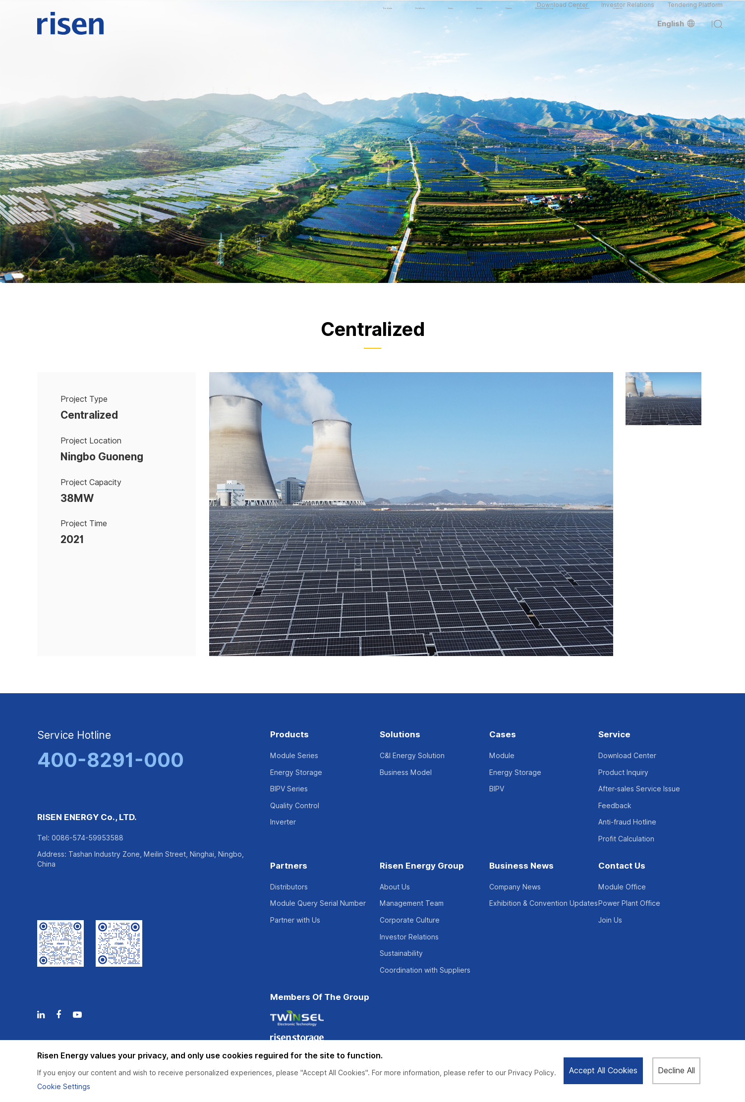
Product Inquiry (623, 772)
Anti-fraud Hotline (627, 822)
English (676, 40)
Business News (521, 866)
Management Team (412, 903)
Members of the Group (319, 997)
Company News (515, 887)
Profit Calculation (626, 839)
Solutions (400, 734)
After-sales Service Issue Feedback (639, 797)
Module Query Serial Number (318, 903)
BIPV (496, 789)
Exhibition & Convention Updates (543, 903)
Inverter (283, 822)
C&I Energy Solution (412, 756)
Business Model (406, 772)
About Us (395, 887)
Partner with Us (295, 920)
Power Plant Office (629, 903)
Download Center (562, 12)
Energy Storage (296, 772)
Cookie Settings (63, 1087)
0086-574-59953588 (87, 838)
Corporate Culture (410, 920)
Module (502, 756)
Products (289, 734)
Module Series (294, 756)
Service (614, 734)
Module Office (622, 887)
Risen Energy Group (422, 866)
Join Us (610, 920)
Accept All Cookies (603, 1070)
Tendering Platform (695, 12)
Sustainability (401, 953)
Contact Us (621, 866)
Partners (288, 866)
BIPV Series (289, 789)
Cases (502, 734)
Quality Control (294, 806)
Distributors (289, 887)
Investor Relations (627, 12)
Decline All (675, 1070)
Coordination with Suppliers (425, 970)
